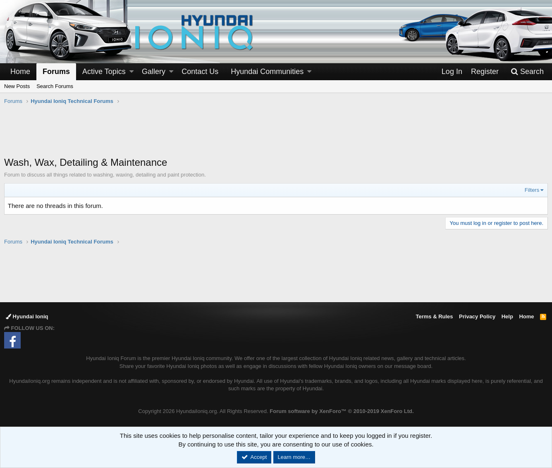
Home (20, 71)
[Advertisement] (276, 134)
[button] (131, 71)
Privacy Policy (477, 316)
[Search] (527, 71)
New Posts (17, 86)
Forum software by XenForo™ (341, 411)
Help (507, 316)
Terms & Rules (434, 316)
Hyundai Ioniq (27, 316)
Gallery (153, 71)
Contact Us (200, 71)
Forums (56, 71)
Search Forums (54, 86)
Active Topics (104, 71)
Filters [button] (532, 190)
